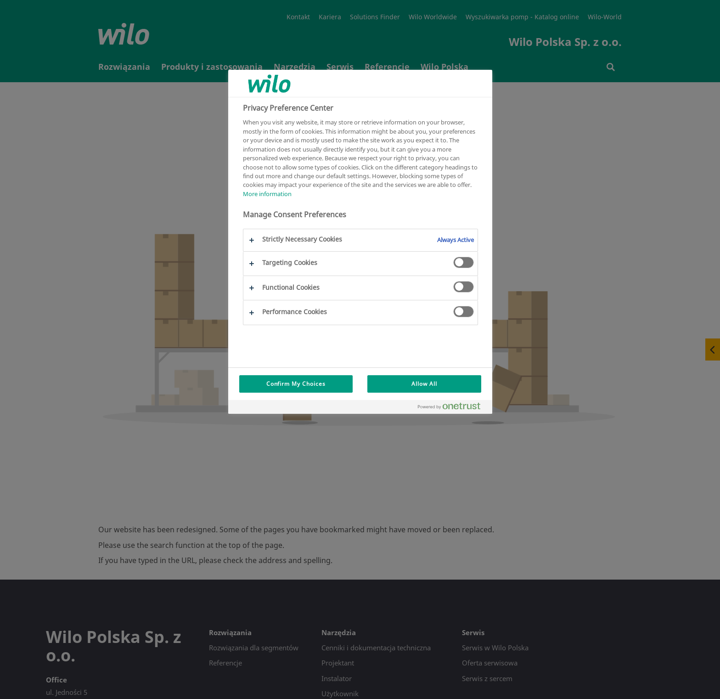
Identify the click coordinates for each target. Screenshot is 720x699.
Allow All (424, 384)
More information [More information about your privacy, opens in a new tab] (267, 194)
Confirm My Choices (296, 384)
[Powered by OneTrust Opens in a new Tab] (453, 408)
